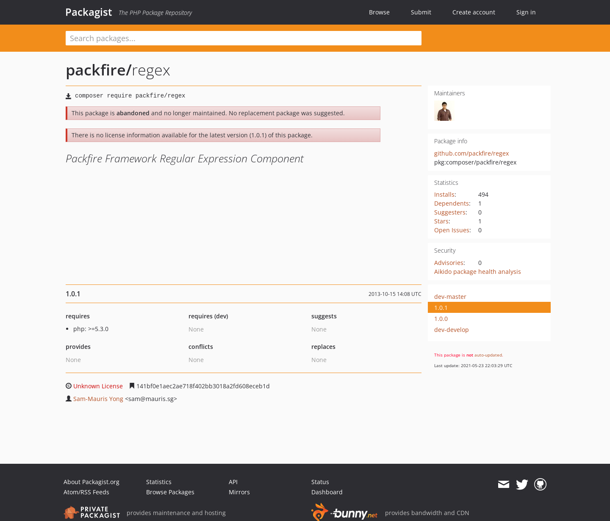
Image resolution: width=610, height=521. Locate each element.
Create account (473, 12)
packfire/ (99, 69)
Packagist (88, 12)
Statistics (159, 482)
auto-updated (488, 355)
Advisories (448, 263)
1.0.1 (441, 308)
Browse (379, 12)
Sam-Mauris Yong (98, 399)
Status (320, 482)
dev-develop (451, 330)
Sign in (526, 12)
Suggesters (450, 212)
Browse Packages (170, 492)
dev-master (450, 297)
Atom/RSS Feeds (86, 492)
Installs (444, 194)
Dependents (451, 203)
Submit (421, 12)
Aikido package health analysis (477, 271)
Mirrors (239, 492)
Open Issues (451, 230)
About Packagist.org (91, 482)
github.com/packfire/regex (471, 153)
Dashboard (327, 492)
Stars (441, 221)
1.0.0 (441, 319)
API (233, 482)
